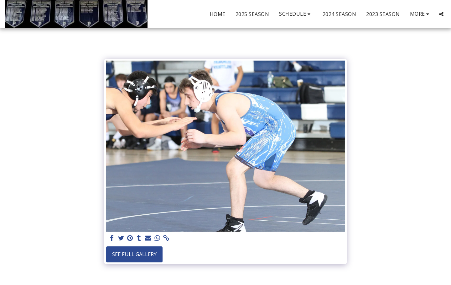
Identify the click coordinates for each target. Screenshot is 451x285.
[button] (295, 14)
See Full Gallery (134, 254)
